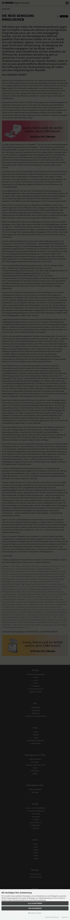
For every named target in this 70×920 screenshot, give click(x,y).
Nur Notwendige (35, 908)
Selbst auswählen (35, 913)
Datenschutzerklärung (52, 917)
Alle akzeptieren (35, 903)
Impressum (65, 917)
